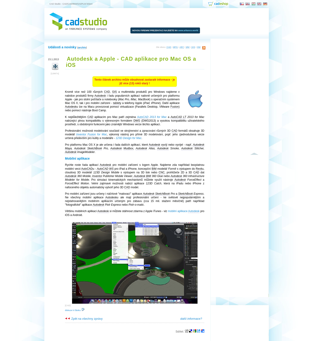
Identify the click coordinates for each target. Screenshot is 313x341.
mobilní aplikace (184, 211)
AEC (182, 47)
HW (199, 47)
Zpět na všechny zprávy (84, 318)
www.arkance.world (188, 30)
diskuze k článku (74, 310)
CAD (169, 47)
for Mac (91, 134)
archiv (82, 47)
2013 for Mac (152, 117)
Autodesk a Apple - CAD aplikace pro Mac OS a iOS (131, 62)
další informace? (191, 318)
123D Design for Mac (128, 138)
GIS (193, 47)
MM (187, 47)
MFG (175, 47)
